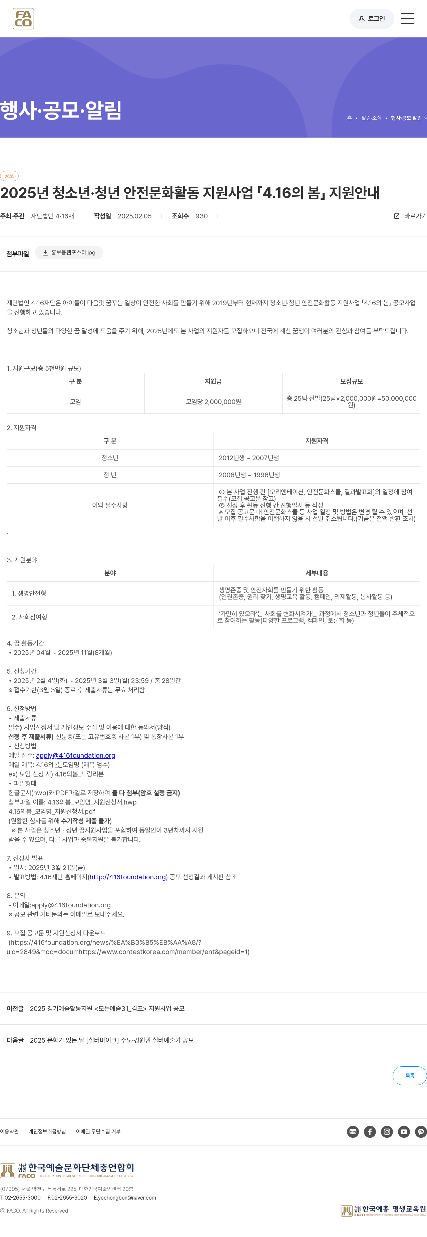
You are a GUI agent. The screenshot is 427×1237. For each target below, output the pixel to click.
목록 (408, 1076)
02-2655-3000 (23, 1199)
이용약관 (9, 1133)
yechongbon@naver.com (127, 1199)
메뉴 (407, 18)
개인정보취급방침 (47, 1133)
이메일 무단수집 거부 (98, 1133)
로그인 (376, 19)
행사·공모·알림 (406, 118)
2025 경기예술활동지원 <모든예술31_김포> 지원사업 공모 (107, 1008)
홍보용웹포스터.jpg (80, 254)
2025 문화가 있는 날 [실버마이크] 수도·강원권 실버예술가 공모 (112, 1040)
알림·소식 (372, 118)
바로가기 (415, 216)
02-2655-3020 (69, 1199)
